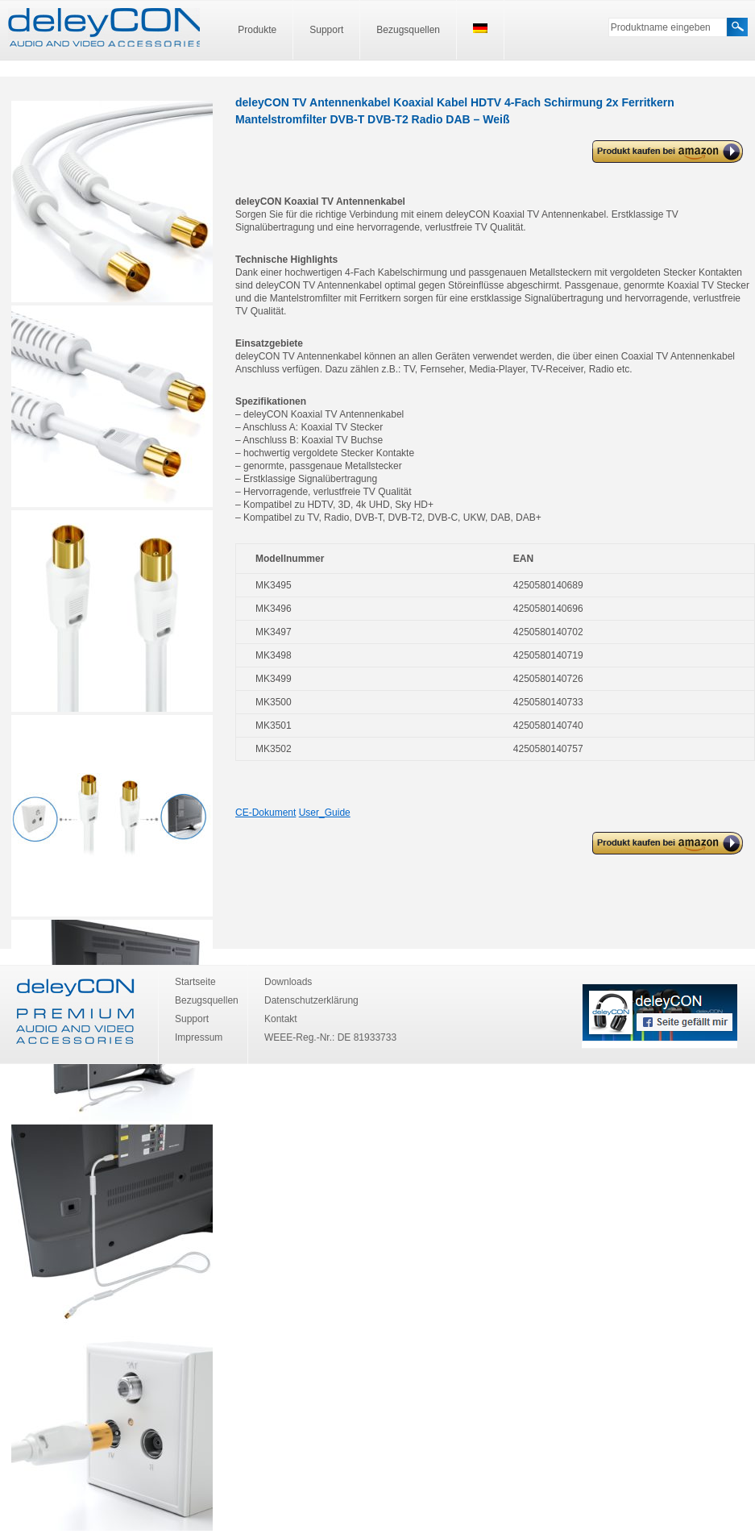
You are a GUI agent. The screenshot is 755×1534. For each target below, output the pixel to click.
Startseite (195, 981)
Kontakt (280, 1019)
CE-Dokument (265, 812)
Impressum (198, 1037)
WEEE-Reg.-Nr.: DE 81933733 (330, 1037)
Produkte (257, 29)
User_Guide (325, 812)
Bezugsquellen (408, 29)
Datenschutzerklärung (311, 1000)
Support (326, 29)
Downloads (288, 981)
